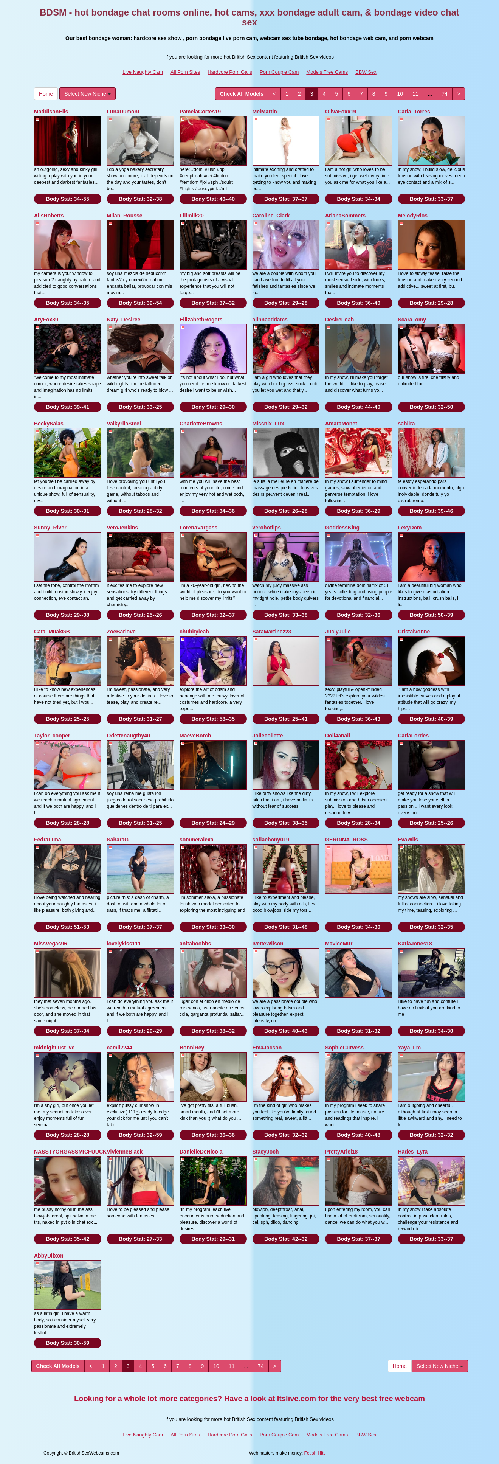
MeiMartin (265, 112)
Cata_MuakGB (52, 632)
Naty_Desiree (124, 320)
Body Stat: (67, 199)
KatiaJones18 (415, 944)
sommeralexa (197, 840)
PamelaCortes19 (200, 112)
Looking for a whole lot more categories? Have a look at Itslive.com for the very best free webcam (249, 1398)
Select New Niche (87, 94)
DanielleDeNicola (201, 1152)
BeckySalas (49, 424)
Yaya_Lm (409, 1048)
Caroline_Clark (271, 216)
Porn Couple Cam (279, 72)
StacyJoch (266, 1152)
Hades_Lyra (413, 1152)
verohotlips (267, 528)
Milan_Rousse (125, 216)
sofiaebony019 (271, 840)
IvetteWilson (268, 944)
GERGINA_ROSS (346, 840)
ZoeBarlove (121, 632)
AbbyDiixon (49, 1256)
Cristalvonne (414, 632)
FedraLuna (47, 840)
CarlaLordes (413, 736)
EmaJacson (267, 1048)
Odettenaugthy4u (128, 736)
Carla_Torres (414, 112)
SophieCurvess (344, 1048)
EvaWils (408, 840)
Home (46, 94)
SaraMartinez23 (272, 632)
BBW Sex (366, 72)
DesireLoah (339, 320)
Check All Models (241, 94)
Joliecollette (268, 736)
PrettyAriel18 (341, 1152)
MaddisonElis (51, 112)
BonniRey (192, 1048)
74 (445, 94)
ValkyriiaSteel (124, 424)
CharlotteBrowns (201, 424)
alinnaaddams (270, 320)
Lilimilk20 (192, 216)
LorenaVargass (198, 528)
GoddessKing (342, 528)
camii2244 (119, 1048)
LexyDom (410, 528)
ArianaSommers (345, 216)
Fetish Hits (315, 1453)
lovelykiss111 (124, 944)
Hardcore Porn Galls (230, 72)
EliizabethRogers (201, 320)
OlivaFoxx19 (340, 112)
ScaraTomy (412, 320)
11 (415, 94)
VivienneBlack (125, 1152)
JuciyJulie (338, 632)
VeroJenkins (122, 528)
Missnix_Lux (268, 424)
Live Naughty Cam (142, 72)
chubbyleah (194, 632)
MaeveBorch (195, 736)
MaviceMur (338, 944)
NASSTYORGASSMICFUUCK (70, 1152)
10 (400, 94)
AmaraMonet (341, 424)
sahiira (406, 424)
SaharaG (118, 840)
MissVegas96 (50, 944)
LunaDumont (123, 112)
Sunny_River (50, 528)
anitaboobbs (195, 944)
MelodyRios (413, 216)
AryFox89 (46, 320)
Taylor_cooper (52, 736)
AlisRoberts (49, 216)
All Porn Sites (185, 72)
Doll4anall (337, 736)
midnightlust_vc (54, 1048)
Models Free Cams (327, 72)
